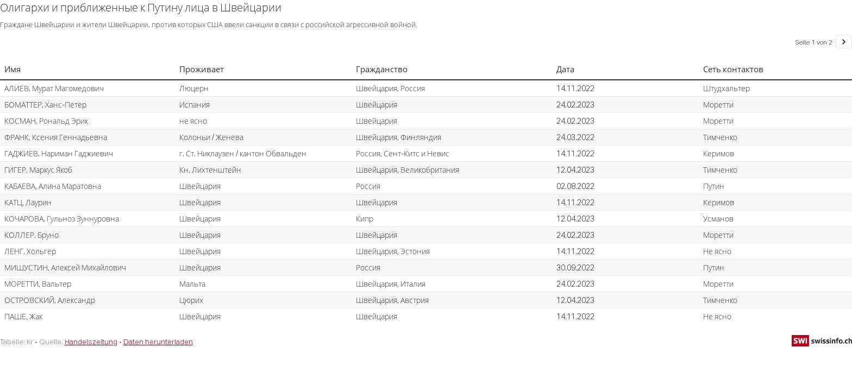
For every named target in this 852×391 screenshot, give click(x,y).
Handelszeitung (91, 341)
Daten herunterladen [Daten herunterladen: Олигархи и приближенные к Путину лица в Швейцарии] (158, 341)
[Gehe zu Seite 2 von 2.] (844, 41)
